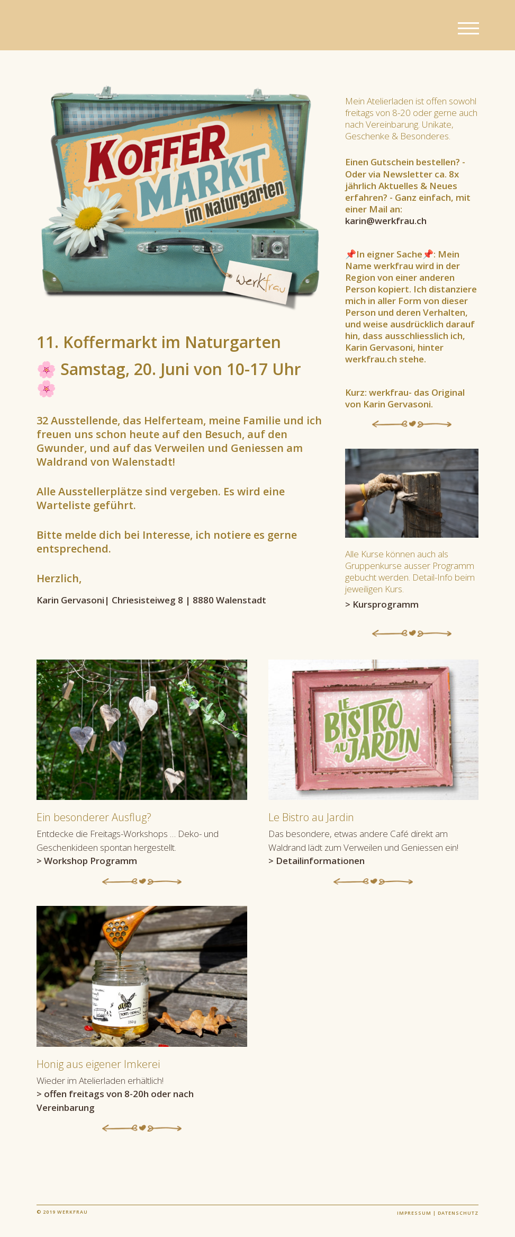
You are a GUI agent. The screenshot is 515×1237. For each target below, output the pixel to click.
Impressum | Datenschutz (437, 1212)
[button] (468, 29)
